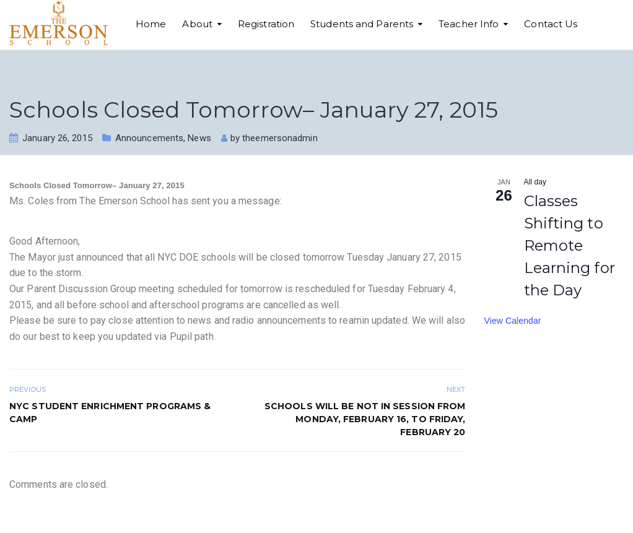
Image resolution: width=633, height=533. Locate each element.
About (197, 24)
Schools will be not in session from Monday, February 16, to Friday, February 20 (365, 419)
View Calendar (512, 321)
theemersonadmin (280, 138)
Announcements (149, 138)
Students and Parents (361, 24)
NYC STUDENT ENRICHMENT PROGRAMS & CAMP (110, 413)
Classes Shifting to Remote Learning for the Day (569, 245)
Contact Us (550, 24)
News (199, 138)
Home (151, 24)
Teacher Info (469, 24)
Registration (266, 24)
